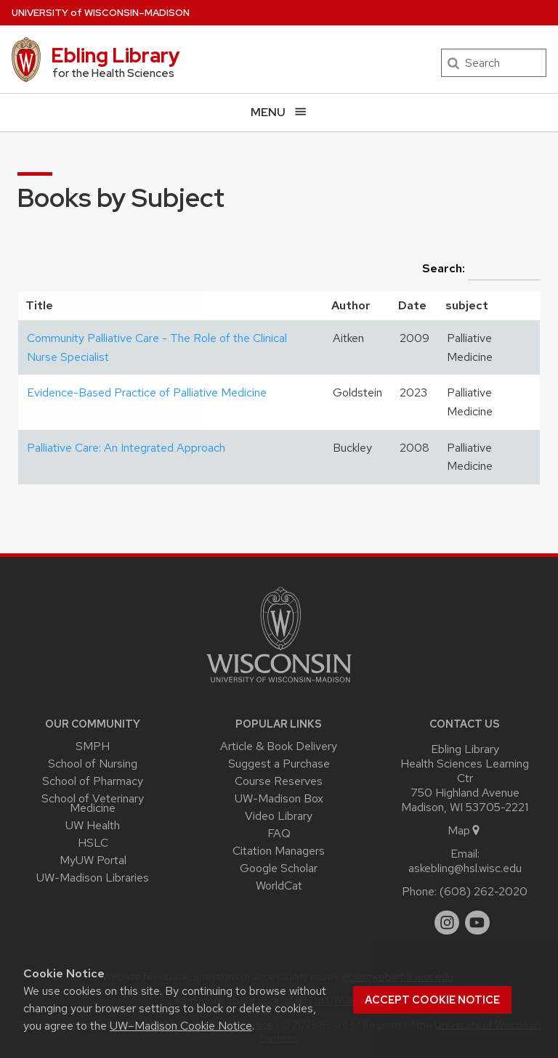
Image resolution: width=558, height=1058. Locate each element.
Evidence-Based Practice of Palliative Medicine (147, 392)
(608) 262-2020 (483, 891)
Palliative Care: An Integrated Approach (126, 447)
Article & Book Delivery (278, 746)
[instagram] (446, 923)
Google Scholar (279, 868)
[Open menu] (279, 112)
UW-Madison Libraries (92, 877)
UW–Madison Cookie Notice (181, 1025)
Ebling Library (115, 55)
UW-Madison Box (279, 798)
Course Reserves (279, 781)
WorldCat (279, 885)
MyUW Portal (93, 860)
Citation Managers (278, 850)
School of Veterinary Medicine (92, 803)
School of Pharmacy (92, 781)
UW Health (92, 825)
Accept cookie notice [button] (432, 1000)
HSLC (93, 842)
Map (465, 830)
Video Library (278, 815)
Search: (481, 269)
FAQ (279, 833)
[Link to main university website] (279, 685)
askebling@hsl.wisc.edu (465, 868)
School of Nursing (92, 763)
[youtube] (477, 923)
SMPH (93, 746)
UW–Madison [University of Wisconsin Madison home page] (101, 13)
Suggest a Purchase (279, 763)
